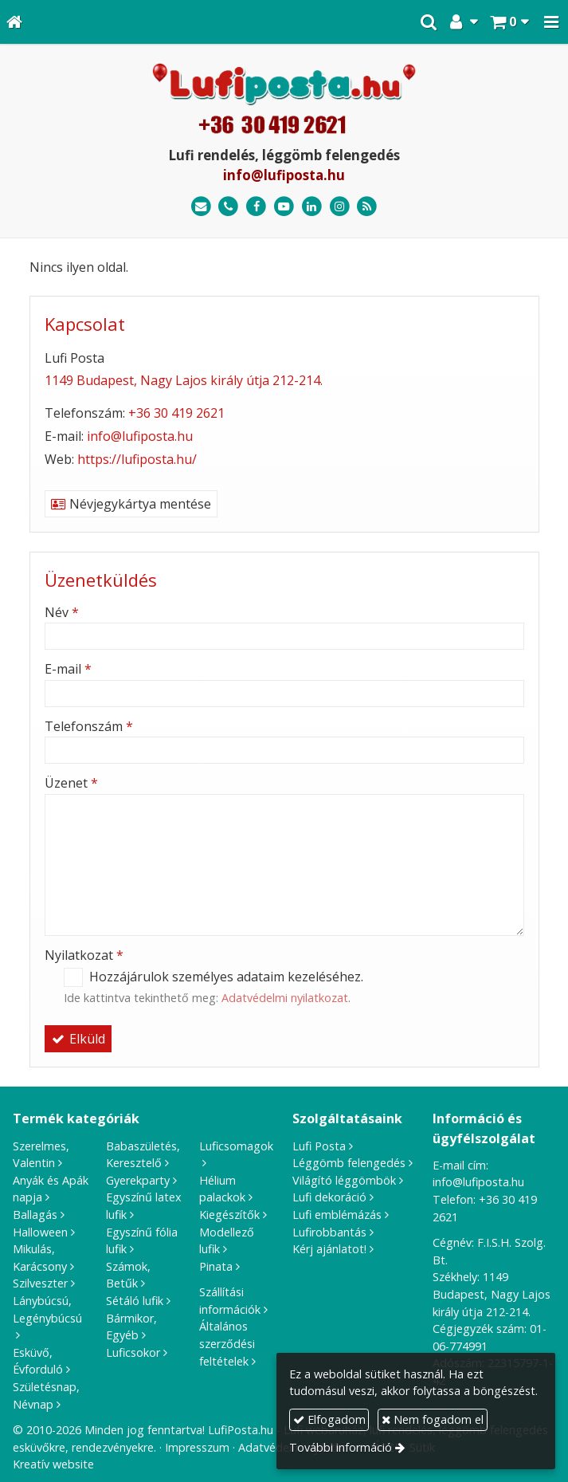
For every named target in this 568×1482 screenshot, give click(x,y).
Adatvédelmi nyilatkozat (284, 997)
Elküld (78, 1039)
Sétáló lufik (134, 1300)
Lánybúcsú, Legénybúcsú (47, 1309)
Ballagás (35, 1214)
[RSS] (366, 206)
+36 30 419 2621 (176, 413)
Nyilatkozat (84, 955)
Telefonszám (89, 726)
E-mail (68, 669)
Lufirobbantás (329, 1232)
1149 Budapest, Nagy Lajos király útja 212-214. (184, 380)
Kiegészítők (229, 1214)
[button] (551, 22)
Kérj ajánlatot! (329, 1248)
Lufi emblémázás (337, 1214)
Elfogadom (329, 1419)
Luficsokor (133, 1352)
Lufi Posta (319, 1146)
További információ (340, 1447)
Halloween (40, 1232)
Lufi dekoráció (329, 1197)
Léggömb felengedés (348, 1162)
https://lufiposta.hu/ (137, 459)
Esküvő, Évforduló (38, 1361)
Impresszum (197, 1447)
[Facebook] (256, 206)
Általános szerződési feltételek (227, 1343)
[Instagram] (339, 206)
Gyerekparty (138, 1180)
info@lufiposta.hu (284, 175)
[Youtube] (284, 206)
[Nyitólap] (14, 22)
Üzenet (71, 783)
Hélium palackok (222, 1189)
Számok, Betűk (128, 1275)
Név (62, 612)
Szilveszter (40, 1283)
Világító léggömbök (344, 1180)
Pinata (216, 1266)
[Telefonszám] (229, 206)
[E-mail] (201, 206)
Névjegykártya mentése (131, 504)
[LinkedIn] (311, 206)
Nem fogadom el (433, 1419)
